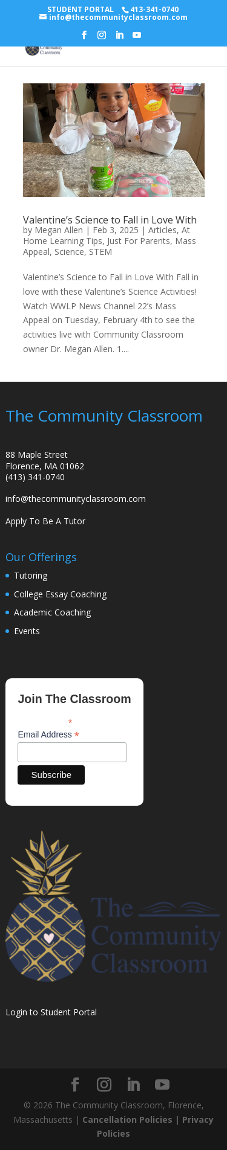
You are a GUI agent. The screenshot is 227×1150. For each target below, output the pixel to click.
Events (27, 631)
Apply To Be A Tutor (45, 521)
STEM (100, 251)
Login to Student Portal (51, 1012)
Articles (162, 230)
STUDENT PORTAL (80, 9)
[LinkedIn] (119, 39)
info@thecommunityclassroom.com (75, 498)
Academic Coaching (52, 612)
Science (69, 251)
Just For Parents (138, 240)
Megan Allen (59, 230)
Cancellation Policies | (132, 1119)
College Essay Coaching (60, 594)
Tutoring (30, 575)
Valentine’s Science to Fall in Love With (110, 219)
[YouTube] (137, 39)
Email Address (48, 734)
